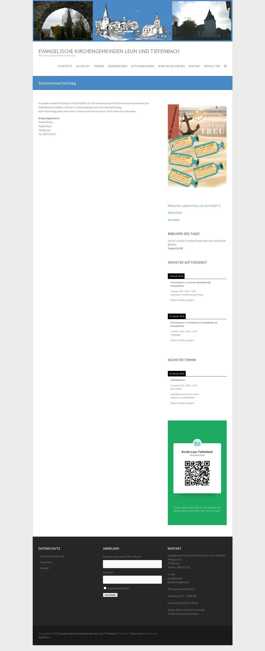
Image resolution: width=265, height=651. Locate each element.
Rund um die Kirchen (171, 66)
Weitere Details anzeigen (182, 300)
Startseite (65, 66)
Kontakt (194, 66)
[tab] (190, 185)
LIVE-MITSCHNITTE (210, 206)
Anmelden (110, 595)
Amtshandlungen (142, 66)
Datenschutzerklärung (52, 556)
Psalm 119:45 (175, 248)
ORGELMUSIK (175, 213)
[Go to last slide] (173, 146)
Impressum (46, 562)
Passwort (108, 572)
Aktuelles (82, 66)
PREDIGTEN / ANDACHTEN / (183, 206)
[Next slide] (221, 146)
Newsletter (212, 66)
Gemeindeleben (117, 66)
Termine (98, 66)
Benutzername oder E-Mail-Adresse (122, 556)
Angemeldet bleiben (118, 588)
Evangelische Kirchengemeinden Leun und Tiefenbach (108, 51)
